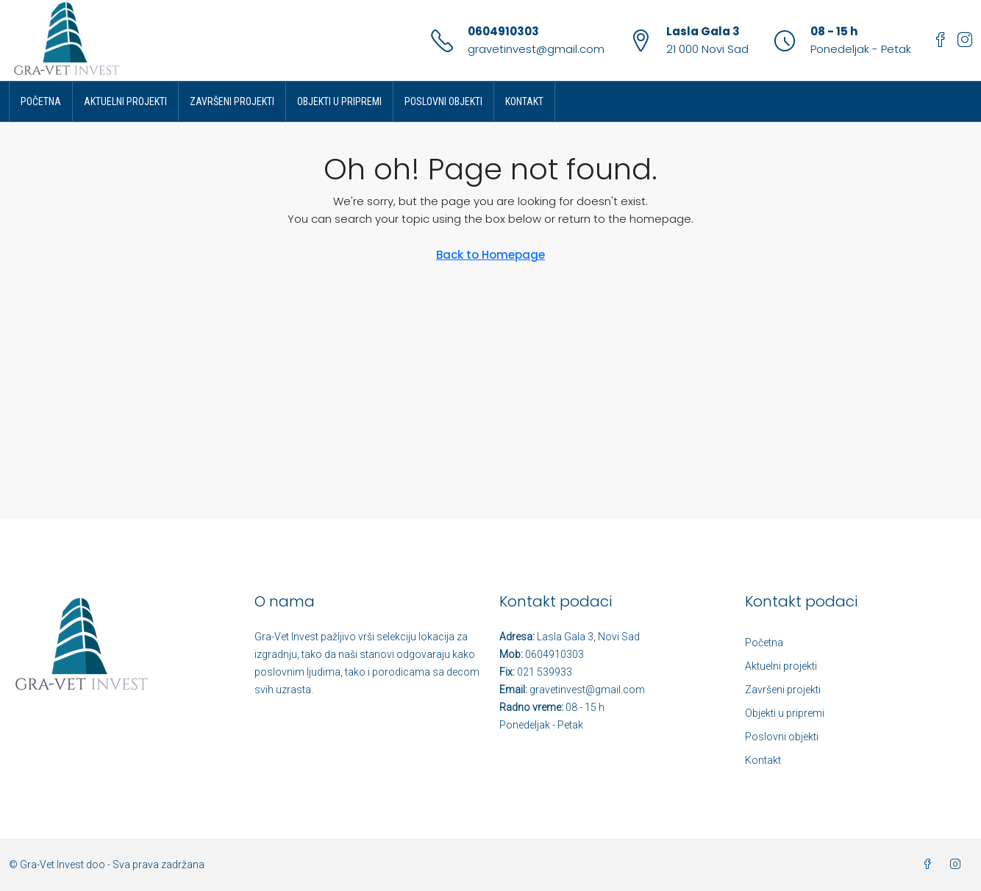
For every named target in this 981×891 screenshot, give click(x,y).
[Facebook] (930, 864)
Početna (41, 101)
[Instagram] (958, 864)
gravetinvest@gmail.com (536, 49)
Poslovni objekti (443, 101)
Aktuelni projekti (125, 101)
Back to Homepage (490, 254)
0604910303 (503, 31)
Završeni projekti (232, 101)
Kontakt (524, 101)
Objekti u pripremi (339, 101)
